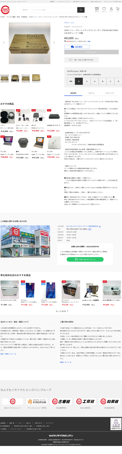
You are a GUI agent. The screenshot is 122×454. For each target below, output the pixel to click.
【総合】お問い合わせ (95, 1)
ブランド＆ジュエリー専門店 (37, 403)
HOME (2, 17)
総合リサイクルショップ (12, 403)
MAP (90, 229)
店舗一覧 (11, 423)
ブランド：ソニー (69, 23)
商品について (65, 361)
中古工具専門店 (85, 403)
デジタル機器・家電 (13, 17)
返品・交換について (8, 353)
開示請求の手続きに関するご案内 (23, 426)
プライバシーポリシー (17, 429)
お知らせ (28, 423)
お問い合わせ (38, 423)
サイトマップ (49, 423)
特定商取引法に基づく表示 (34, 429)
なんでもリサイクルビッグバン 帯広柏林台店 (83, 226)
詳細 (89, 41)
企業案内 (52, 1)
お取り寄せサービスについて (80, 1)
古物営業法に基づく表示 (43, 426)
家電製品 (24, 17)
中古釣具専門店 (109, 403)
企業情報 (2, 423)
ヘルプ (20, 423)
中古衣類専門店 (61, 403)
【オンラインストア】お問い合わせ (113, 1)
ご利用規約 (3, 429)
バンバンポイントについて (63, 1)
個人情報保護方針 (5, 426)
